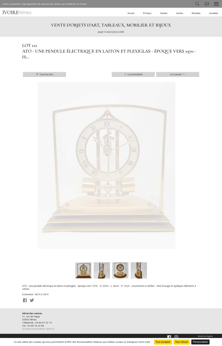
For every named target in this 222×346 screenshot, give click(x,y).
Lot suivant (177, 74)
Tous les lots (44, 74)
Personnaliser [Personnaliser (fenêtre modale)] (200, 342)
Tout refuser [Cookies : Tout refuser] (181, 342)
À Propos (147, 13)
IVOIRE (16, 12)
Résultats (196, 13)
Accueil (131, 13)
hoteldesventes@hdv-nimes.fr (38, 328)
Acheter (163, 13)
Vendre (179, 13)
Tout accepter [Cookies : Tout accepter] (163, 342)
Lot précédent (133, 74)
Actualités (213, 13)
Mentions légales (205, 336)
